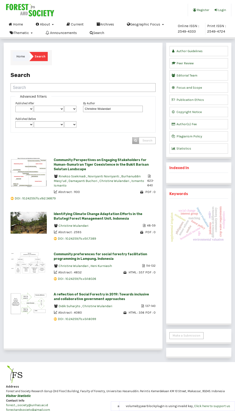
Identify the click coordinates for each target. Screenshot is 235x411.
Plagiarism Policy (187, 136)
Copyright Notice (187, 112)
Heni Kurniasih (101, 266)
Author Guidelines (187, 51)
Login (220, 10)
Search (97, 32)
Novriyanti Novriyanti (104, 176)
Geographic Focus (144, 24)
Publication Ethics (188, 100)
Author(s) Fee (184, 124)
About (43, 24)
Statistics (181, 148)
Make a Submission (186, 335)
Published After (24, 103)
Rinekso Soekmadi (72, 176)
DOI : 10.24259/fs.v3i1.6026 (77, 279)
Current (75, 24)
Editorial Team (184, 75)
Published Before (25, 119)
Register (201, 10)
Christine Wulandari (114, 181)
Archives (105, 24)
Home (16, 24)
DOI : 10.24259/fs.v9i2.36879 (35, 198)
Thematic (20, 32)
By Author (89, 103)
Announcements (61, 32)
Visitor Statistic (18, 396)
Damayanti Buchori (83, 181)
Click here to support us (212, 406)
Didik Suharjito (70, 306)
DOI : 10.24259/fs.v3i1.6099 (77, 319)
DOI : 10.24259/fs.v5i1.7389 (77, 239)
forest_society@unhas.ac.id (27, 405)
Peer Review (183, 63)
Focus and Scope (187, 88)
